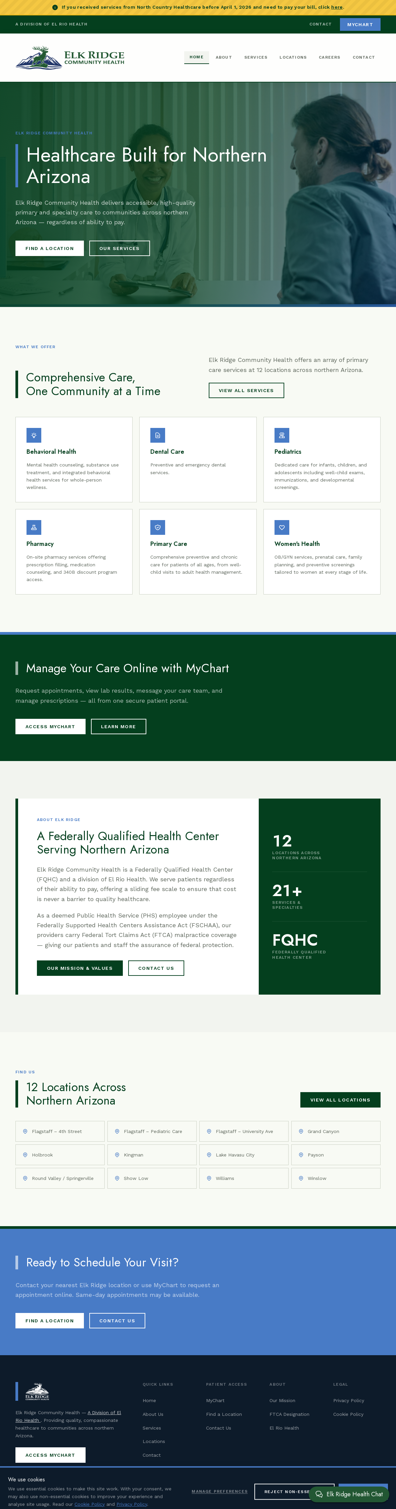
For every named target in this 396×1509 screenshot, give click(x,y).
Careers (329, 57)
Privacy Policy (348, 1400)
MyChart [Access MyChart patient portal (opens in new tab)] (360, 24)
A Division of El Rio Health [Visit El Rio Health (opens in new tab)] (51, 24)
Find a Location (50, 248)
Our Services (119, 248)
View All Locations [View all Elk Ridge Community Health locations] (340, 1100)
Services (256, 57)
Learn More (118, 726)
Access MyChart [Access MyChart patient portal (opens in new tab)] (51, 726)
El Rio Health (284, 1428)
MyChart (215, 1400)
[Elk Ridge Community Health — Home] (69, 57)
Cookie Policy (348, 1414)
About (224, 57)
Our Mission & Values (80, 968)
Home (197, 57)
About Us (153, 1414)
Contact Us (156, 968)
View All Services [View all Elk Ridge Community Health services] (246, 390)
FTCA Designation (289, 1414)
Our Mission (282, 1400)
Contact (320, 24)
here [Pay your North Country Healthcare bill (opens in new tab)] (337, 7)
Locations (293, 57)
